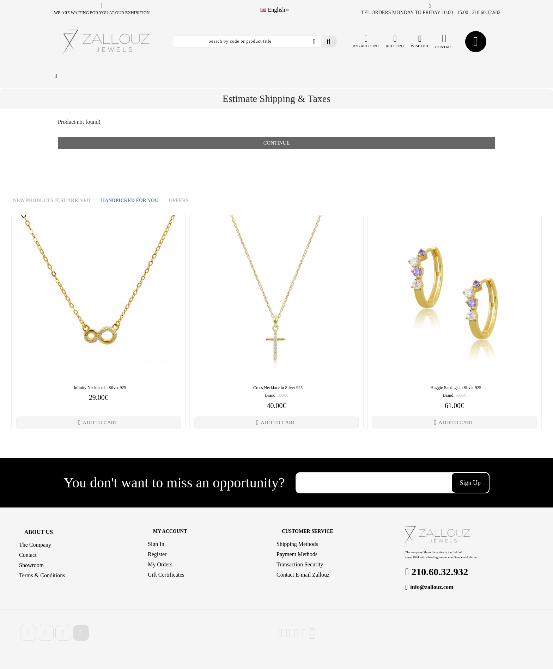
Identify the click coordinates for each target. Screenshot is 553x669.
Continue (276, 144)
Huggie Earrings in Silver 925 (456, 389)
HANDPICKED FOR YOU (129, 202)
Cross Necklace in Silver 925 (278, 389)
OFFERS (178, 202)
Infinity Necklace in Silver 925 (100, 389)
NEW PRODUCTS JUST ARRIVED (51, 202)
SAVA (283, 397)
